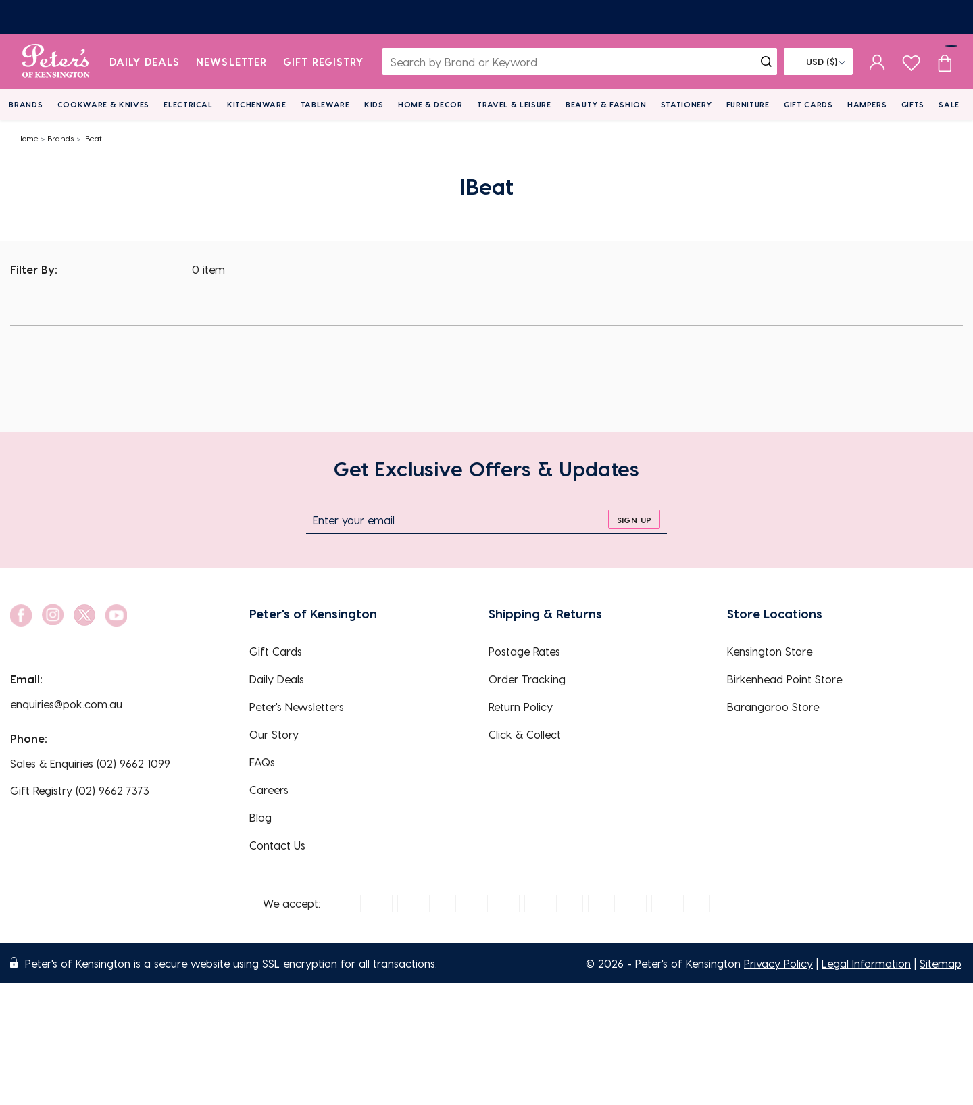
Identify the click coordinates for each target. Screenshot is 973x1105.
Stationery (686, 104)
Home (28, 138)
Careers (269, 789)
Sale (949, 104)
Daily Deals (144, 61)
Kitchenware (256, 104)
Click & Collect (525, 734)
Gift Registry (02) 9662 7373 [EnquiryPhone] (79, 790)
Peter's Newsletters (296, 706)
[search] (766, 61)
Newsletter (231, 61)
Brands (26, 104)
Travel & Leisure (514, 104)
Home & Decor (430, 104)
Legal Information (866, 963)
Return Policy (521, 706)
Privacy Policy (778, 963)
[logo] (56, 61)
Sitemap (940, 963)
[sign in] (877, 61)
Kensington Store (769, 651)
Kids (374, 104)
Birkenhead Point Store (784, 678)
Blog (260, 817)
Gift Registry (323, 61)
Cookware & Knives (103, 104)
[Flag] (818, 61)
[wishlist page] (911, 61)
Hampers (867, 104)
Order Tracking (527, 678)
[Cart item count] (944, 61)
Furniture (748, 104)
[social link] (21, 615)
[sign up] (634, 519)
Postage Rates (524, 651)
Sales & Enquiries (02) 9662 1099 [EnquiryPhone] (90, 763)
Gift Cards (808, 104)
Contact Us (277, 845)
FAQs (262, 762)
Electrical (188, 104)
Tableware (325, 104)
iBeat (92, 138)
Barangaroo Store (773, 706)
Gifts (912, 104)
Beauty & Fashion (606, 104)
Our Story (274, 734)
